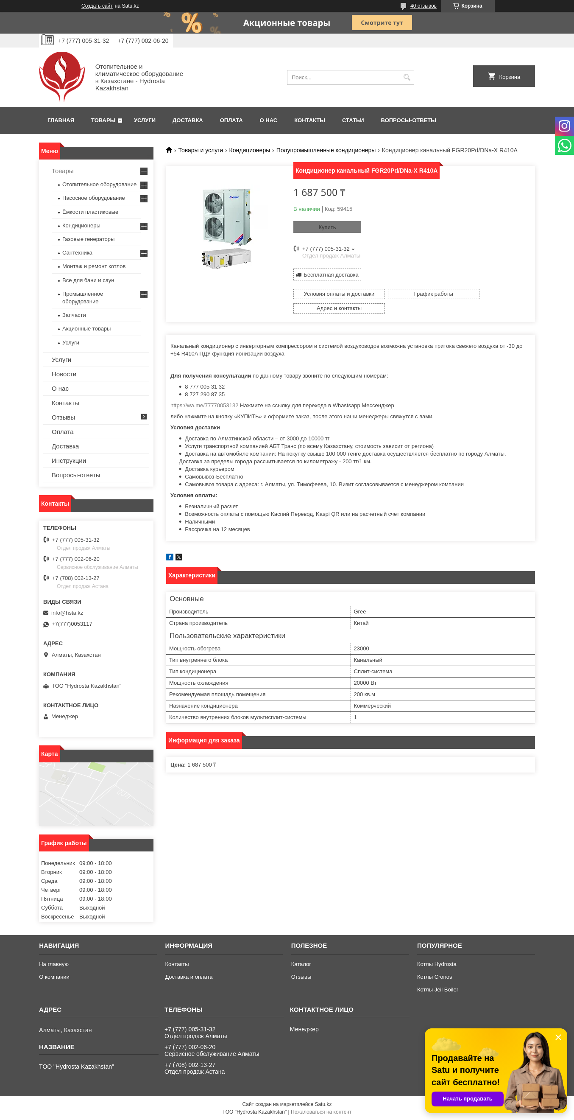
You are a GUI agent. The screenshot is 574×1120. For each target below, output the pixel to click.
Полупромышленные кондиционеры (326, 150)
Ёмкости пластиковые (90, 212)
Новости (64, 374)
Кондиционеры (249, 150)
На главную (54, 964)
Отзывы (63, 417)
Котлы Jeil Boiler (437, 989)
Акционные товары (86, 328)
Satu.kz (323, 1104)
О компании (54, 977)
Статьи (353, 120)
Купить (327, 227)
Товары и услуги (200, 150)
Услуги (145, 120)
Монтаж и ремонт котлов (93, 266)
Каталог (301, 964)
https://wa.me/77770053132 (204, 390)
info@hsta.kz (67, 613)
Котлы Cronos (434, 977)
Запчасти (74, 315)
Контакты (309, 120)
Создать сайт (97, 6)
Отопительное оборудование (99, 184)
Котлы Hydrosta (437, 964)
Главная (60, 120)
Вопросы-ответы (408, 120)
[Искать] (406, 77)
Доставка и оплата (188, 977)
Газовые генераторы (88, 239)
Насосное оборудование (93, 198)
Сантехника (77, 252)
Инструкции (69, 460)
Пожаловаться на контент (321, 1112)
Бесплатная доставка (331, 274)
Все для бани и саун (88, 280)
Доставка (188, 120)
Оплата (231, 120)
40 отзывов (423, 6)
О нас (269, 120)
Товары (103, 120)
